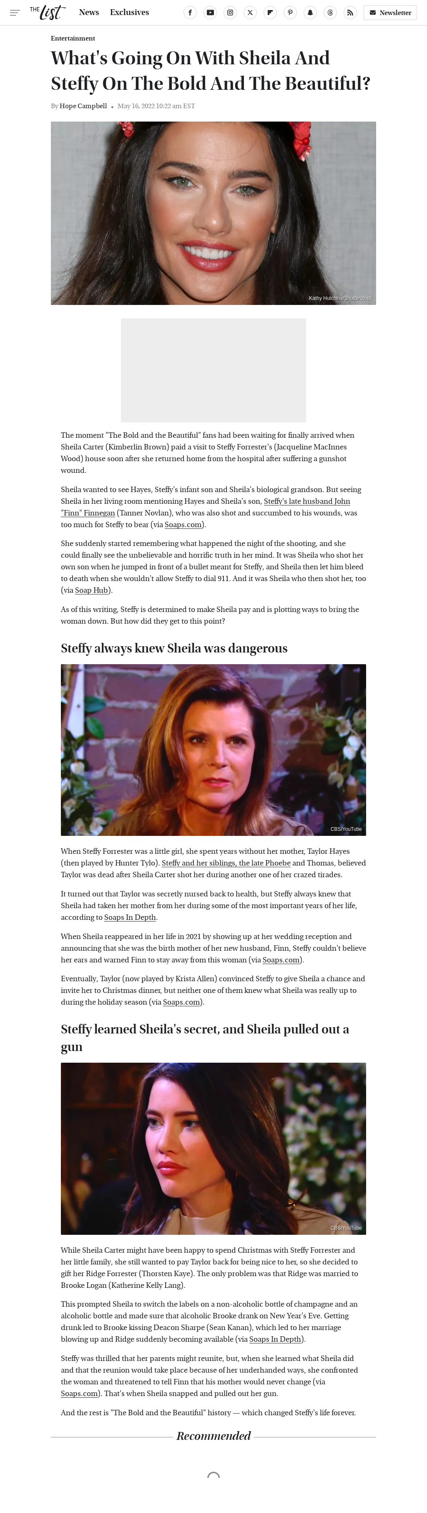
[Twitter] (250, 12)
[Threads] (330, 12)
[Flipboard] (270, 12)
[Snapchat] (310, 12)
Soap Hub (91, 590)
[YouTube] (210, 12)
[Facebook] (190, 12)
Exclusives (129, 13)
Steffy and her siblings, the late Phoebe (226, 863)
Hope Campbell (83, 106)
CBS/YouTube (346, 829)
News (89, 13)
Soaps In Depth (130, 917)
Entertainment (73, 38)
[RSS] (350, 12)
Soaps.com (183, 524)
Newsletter (390, 13)
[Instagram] (230, 12)
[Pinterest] (290, 12)
